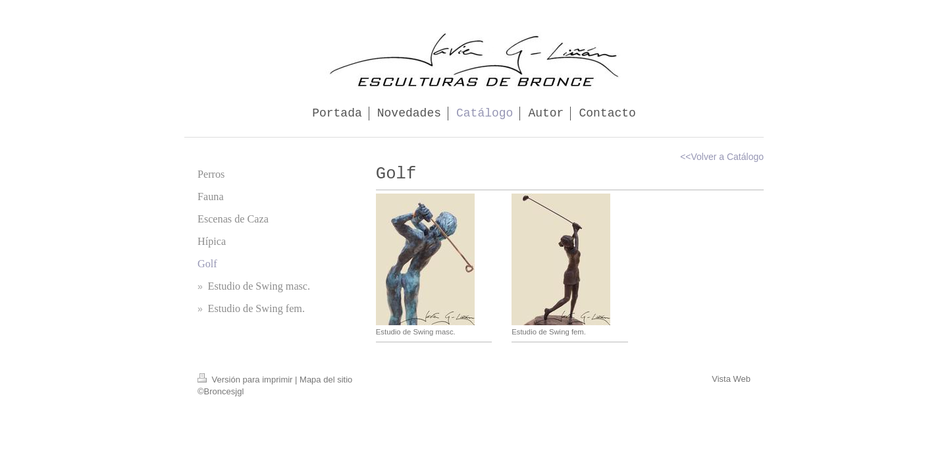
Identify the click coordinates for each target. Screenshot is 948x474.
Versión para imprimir (246, 379)
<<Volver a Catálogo (722, 156)
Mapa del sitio (326, 379)
